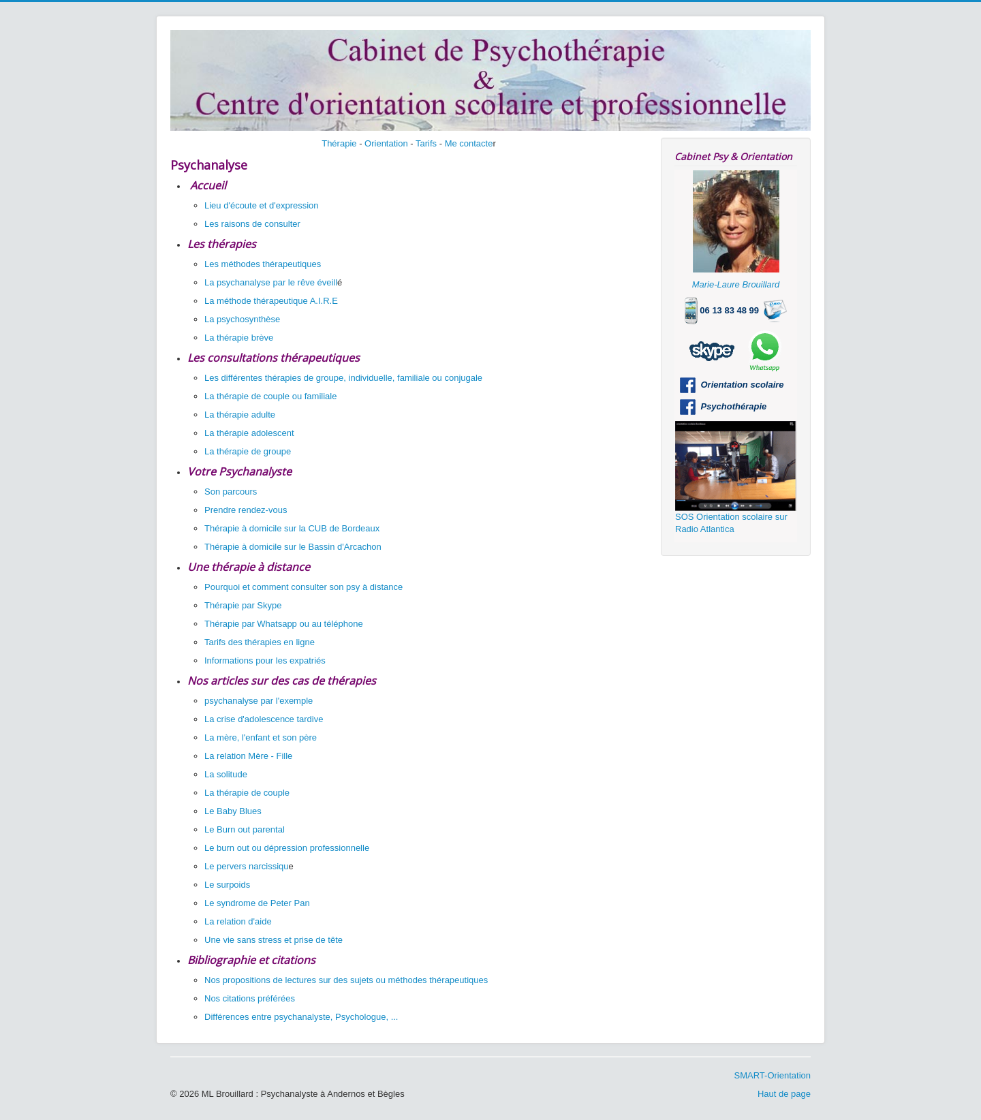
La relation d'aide (238, 921)
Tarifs (426, 143)
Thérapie (339, 143)
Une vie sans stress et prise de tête (273, 940)
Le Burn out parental (244, 829)
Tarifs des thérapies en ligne (259, 642)
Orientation (386, 143)
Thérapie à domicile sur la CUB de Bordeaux (291, 528)
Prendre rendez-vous (245, 510)
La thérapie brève (238, 337)
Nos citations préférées (249, 998)
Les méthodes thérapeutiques (262, 264)
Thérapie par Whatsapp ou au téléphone (283, 624)
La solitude (225, 774)
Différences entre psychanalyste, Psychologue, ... (301, 1017)
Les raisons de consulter (252, 224)
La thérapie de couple (247, 793)
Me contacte (469, 143)
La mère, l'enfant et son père (260, 737)
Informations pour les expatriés (266, 660)
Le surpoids (227, 885)
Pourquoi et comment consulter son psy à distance (303, 587)
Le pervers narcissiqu (246, 866)
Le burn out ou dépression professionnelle (286, 848)
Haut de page (784, 1094)
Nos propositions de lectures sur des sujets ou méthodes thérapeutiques (346, 980)
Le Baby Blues (233, 811)
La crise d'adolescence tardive (263, 719)
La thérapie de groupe (247, 451)
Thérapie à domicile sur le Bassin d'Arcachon (293, 547)
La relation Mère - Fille (248, 756)
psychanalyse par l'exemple (258, 701)
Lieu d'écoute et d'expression (261, 205)
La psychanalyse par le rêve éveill (270, 282)
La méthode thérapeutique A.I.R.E (271, 301)
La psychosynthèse (242, 319)
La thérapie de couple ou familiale (270, 396)
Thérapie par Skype (242, 605)
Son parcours (230, 491)
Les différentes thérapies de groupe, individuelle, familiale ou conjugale (343, 378)
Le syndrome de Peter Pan (257, 903)
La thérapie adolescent (249, 433)
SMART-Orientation (772, 1075)
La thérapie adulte (239, 414)
